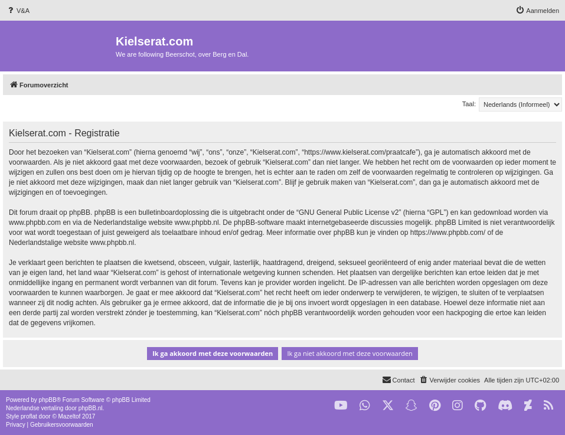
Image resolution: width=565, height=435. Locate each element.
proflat (29, 416)
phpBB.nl (91, 408)
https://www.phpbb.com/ (447, 232)
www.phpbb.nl (197, 222)
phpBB (48, 400)
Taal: (469, 103)
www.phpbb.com (35, 222)
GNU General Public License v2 (349, 212)
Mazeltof (69, 416)
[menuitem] (18, 11)
